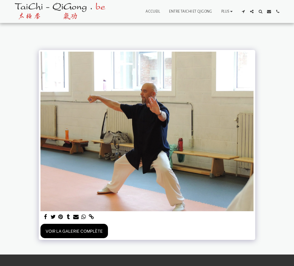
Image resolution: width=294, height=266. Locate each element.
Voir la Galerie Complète (74, 231)
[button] (243, 11)
